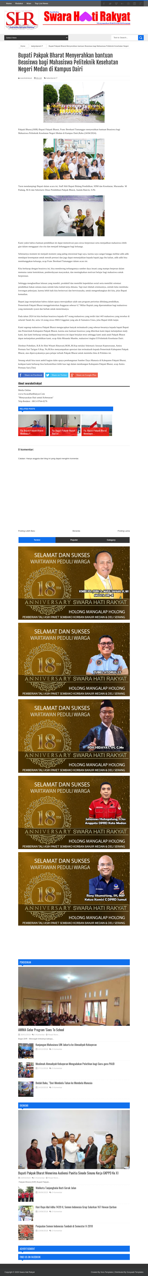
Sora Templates (107, 1272)
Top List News (41, 3)
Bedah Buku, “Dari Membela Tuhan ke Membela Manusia (64, 1083)
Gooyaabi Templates (135, 1272)
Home (9, 3)
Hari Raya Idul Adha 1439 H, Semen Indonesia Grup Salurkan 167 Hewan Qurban (76, 1207)
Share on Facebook (30, 375)
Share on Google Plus (83, 375)
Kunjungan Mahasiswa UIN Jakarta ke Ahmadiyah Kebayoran (66, 1045)
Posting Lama (124, 531)
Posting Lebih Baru (26, 531)
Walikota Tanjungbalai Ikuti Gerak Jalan (56, 1188)
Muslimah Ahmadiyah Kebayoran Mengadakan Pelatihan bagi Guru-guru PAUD (75, 1064)
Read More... (54, 1034)
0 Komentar (39, 1034)
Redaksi (19, 3)
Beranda (76, 531)
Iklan (29, 3)
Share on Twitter (56, 375)
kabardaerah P (51, 78)
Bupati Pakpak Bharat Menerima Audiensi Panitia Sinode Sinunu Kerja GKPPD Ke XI (68, 1172)
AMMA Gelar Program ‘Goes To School (41, 1029)
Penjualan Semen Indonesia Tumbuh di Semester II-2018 (64, 1226)
